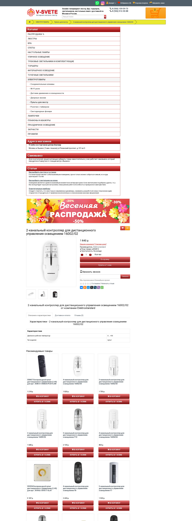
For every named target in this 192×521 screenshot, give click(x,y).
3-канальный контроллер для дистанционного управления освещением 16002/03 (147, 210)
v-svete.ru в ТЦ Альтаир (73, 484)
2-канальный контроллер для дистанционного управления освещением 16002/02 (103, 22)
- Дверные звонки (37, 103)
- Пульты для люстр (38, 107)
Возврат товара (141, 481)
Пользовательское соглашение (112, 491)
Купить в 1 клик (140, 94)
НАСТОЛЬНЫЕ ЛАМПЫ (39, 52)
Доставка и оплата (98, 144)
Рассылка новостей (36, 489)
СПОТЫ (31, 48)
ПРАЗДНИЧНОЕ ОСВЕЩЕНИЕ (41, 130)
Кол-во (133, 83)
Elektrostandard (135, 76)
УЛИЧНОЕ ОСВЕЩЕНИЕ (39, 57)
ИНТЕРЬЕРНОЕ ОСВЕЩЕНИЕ (41, 73)
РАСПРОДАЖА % (36, 34)
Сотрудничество (106, 494)
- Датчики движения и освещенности (39, 97)
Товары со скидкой (106, 479)
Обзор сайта (140, 484)
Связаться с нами (142, 479)
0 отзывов (131, 112)
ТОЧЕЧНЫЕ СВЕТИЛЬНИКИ (40, 77)
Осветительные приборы (39, 225)
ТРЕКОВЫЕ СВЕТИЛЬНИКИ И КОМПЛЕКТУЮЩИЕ (41, 62)
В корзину (141, 88)
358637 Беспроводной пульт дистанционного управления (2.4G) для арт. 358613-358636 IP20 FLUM (78, 210)
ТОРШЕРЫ (33, 68)
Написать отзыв (143, 112)
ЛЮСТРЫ (32, 39)
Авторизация (33, 484)
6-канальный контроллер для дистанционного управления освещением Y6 (111, 424)
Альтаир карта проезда (37, 504)
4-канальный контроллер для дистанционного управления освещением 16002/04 (111, 210)
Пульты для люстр (61, 22)
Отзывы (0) (114, 144)
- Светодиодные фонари (40, 116)
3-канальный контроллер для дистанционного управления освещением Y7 (147, 317)
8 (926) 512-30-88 (119, 11)
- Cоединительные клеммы (41, 87)
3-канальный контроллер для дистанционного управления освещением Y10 (111, 264)
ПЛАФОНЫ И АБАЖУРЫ (39, 125)
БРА (30, 43)
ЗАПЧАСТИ (33, 134)
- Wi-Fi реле (34, 91)
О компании (104, 484)
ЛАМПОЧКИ (33, 121)
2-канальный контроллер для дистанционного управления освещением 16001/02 (147, 370)
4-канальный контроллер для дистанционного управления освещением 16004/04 (147, 264)
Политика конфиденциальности (112, 489)
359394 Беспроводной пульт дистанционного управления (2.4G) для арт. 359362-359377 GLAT (78, 317)
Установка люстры (106, 481)
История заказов (35, 486)
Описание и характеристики (75, 144)
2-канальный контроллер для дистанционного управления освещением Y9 (76, 370)
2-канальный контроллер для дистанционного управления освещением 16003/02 (76, 264)
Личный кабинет (34, 479)
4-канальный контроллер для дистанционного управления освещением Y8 (111, 317)
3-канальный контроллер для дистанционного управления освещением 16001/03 (76, 424)
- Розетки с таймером (38, 112)
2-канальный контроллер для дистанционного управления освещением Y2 (147, 424)
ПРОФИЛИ (33, 139)
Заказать (161, 105)
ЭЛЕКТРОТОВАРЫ (42, 22)
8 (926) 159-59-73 (119, 8)
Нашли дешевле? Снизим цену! (129, 73)
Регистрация (33, 481)
